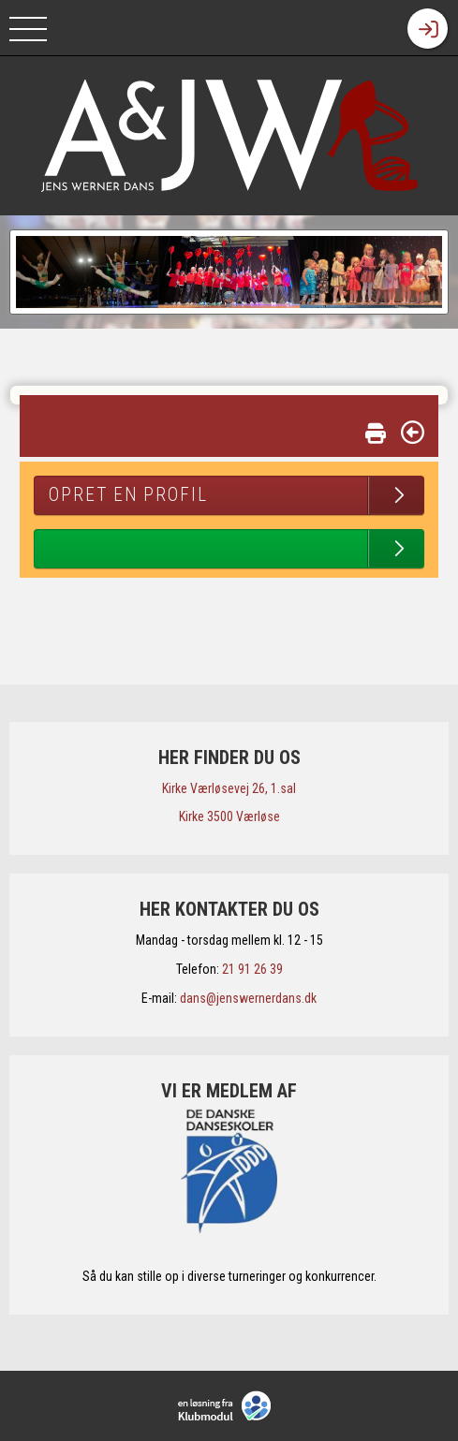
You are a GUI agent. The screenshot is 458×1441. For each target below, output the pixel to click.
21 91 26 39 (252, 969)
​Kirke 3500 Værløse (229, 816)
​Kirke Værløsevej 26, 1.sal (229, 788)
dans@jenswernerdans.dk (248, 998)
